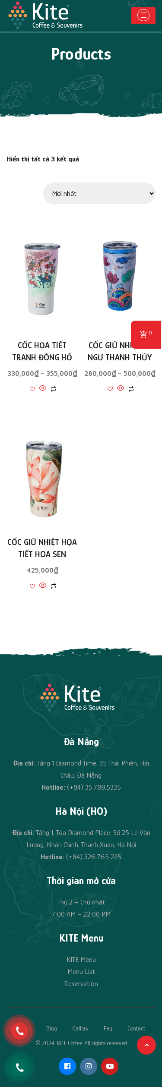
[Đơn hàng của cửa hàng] (99, 193)
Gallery (80, 1028)
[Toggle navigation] (143, 15)
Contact (136, 1028)
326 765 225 (102, 857)
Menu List (81, 971)
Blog (51, 1028)
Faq (108, 1028)
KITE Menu (81, 959)
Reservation (81, 984)
